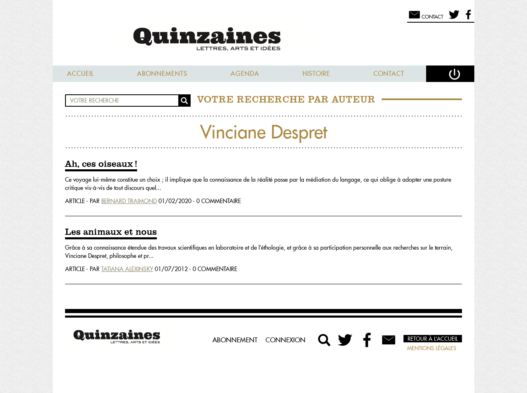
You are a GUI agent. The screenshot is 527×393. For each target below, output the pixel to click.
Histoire (316, 73)
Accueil (80, 73)
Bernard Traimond (129, 201)
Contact (388, 73)
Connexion (285, 340)
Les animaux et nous (111, 232)
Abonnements (162, 73)
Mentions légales (431, 348)
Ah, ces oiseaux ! (101, 164)
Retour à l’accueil (433, 338)
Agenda (245, 73)
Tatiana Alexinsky (127, 269)
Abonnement (234, 340)
